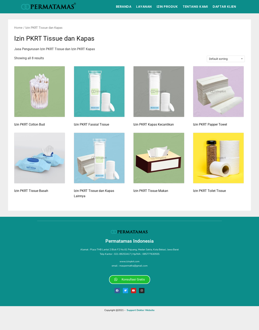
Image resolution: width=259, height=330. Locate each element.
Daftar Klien (224, 6)
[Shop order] (226, 59)
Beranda (124, 6)
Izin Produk (167, 6)
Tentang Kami (195, 6)
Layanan (144, 6)
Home (18, 28)
